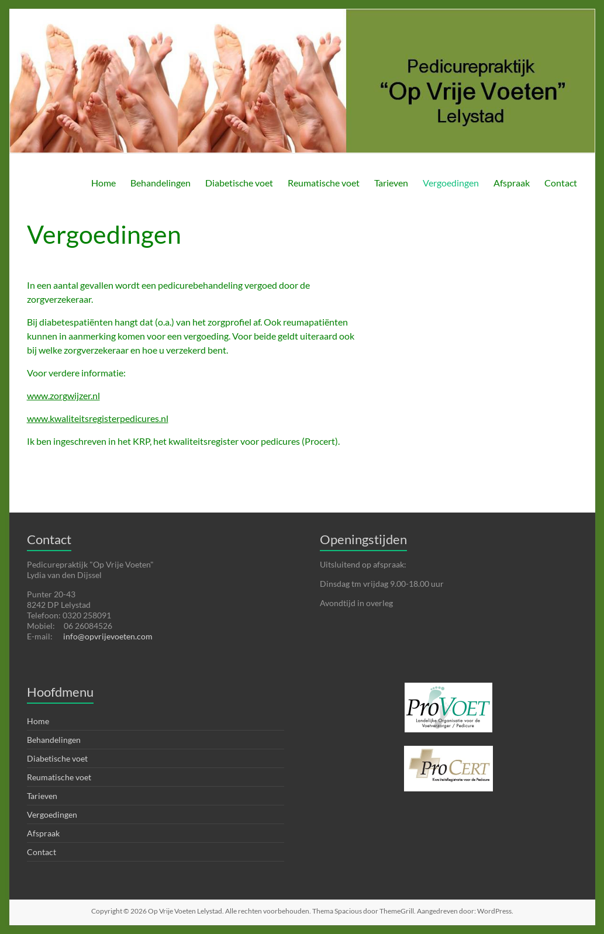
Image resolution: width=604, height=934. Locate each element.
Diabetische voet (239, 182)
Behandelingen (160, 182)
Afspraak (511, 182)
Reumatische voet (324, 182)
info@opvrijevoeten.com (108, 636)
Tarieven (391, 182)
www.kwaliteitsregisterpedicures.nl (97, 418)
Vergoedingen (451, 182)
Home (103, 182)
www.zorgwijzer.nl (63, 395)
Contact (560, 182)
